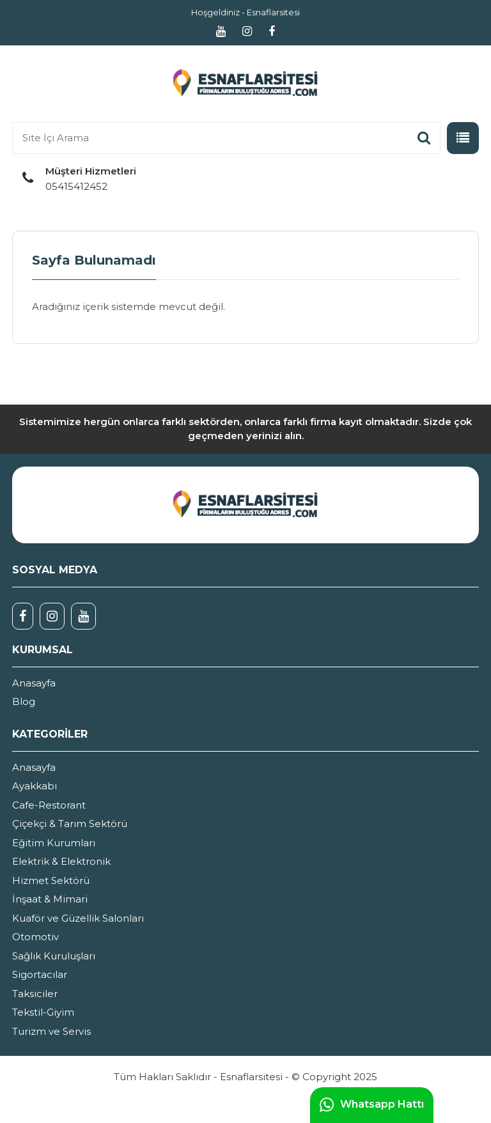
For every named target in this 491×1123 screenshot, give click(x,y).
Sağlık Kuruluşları (53, 956)
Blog (23, 701)
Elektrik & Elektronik (61, 861)
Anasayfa (34, 683)
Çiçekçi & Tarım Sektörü (69, 823)
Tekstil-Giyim (43, 1012)
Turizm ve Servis (51, 1031)
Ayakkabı (34, 786)
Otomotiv (35, 937)
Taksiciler (35, 993)
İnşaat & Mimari (50, 899)
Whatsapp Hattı (372, 1105)
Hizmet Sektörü (51, 880)
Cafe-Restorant (49, 805)
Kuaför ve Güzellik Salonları (78, 918)
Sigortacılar (39, 974)
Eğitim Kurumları (53, 843)
